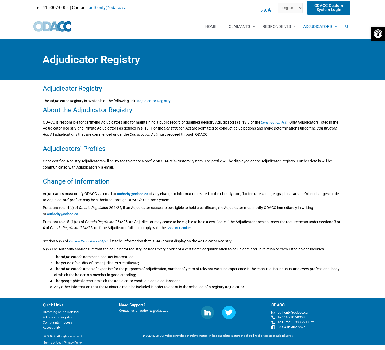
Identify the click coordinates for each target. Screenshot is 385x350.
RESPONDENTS (277, 27)
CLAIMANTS (239, 27)
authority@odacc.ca (107, 7)
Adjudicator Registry (153, 101)
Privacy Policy (73, 342)
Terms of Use (52, 342)
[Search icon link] (346, 26)
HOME (211, 27)
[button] (378, 34)
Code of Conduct (180, 228)
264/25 (90, 241)
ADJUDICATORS (317, 27)
